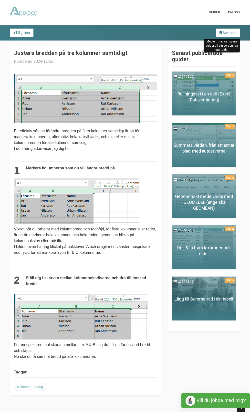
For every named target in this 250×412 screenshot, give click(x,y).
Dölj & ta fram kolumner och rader (204, 250)
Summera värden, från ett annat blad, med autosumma (204, 148)
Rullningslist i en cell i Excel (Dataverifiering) (203, 96)
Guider (214, 12)
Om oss (234, 12)
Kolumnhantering (30, 387)
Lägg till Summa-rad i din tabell (204, 298)
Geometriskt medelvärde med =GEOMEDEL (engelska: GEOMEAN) (204, 202)
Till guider (21, 33)
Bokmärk (228, 33)
